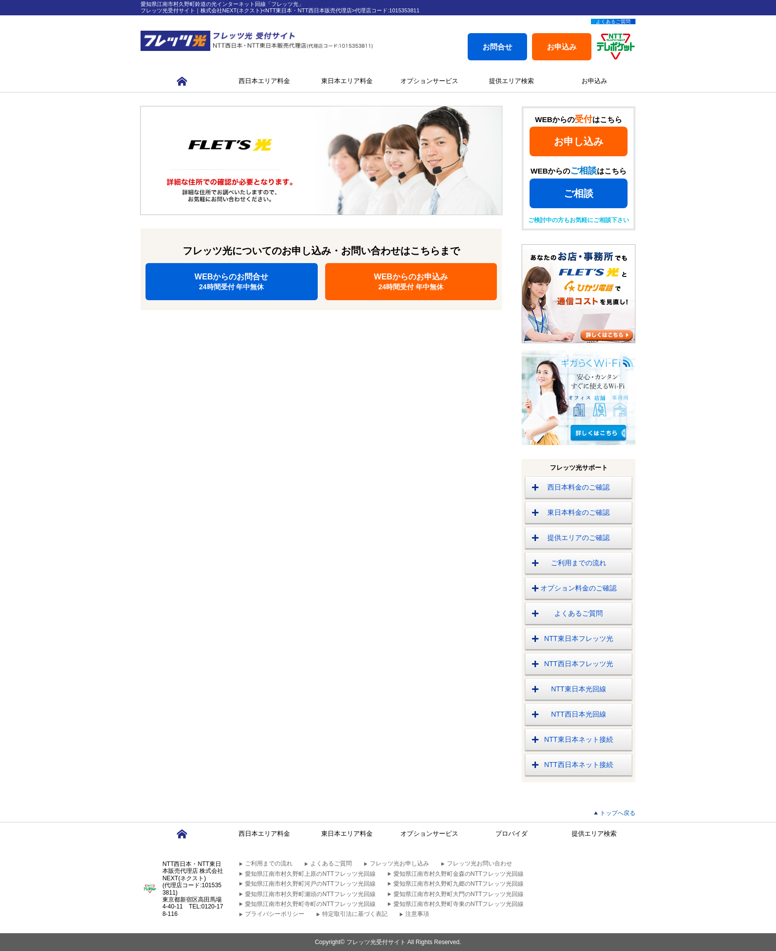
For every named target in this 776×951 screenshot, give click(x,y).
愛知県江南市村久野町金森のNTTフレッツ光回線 (458, 873)
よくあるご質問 (613, 21)
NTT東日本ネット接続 (578, 739)
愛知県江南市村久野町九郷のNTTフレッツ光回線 (458, 883)
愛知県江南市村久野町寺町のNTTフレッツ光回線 (310, 904)
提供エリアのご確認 (578, 538)
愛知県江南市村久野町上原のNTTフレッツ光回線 (310, 873)
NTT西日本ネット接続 (578, 765)
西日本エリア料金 (264, 81)
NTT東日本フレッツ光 (578, 638)
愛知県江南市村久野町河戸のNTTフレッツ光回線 (310, 883)
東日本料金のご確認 (578, 512)
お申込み (562, 47)
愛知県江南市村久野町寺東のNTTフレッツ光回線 (458, 904)
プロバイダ (511, 833)
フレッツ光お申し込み (399, 863)
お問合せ (497, 47)
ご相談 (578, 193)
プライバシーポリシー (274, 913)
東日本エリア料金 (347, 81)
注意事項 (417, 913)
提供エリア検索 (511, 81)
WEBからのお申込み (411, 281)
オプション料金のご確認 (578, 588)
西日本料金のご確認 (578, 487)
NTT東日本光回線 (578, 689)
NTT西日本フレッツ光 (578, 664)
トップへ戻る (617, 813)
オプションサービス (429, 81)
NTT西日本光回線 (578, 714)
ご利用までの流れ (578, 563)
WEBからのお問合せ (231, 281)
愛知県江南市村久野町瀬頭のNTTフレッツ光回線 (310, 894)
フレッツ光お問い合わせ (479, 863)
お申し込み (578, 141)
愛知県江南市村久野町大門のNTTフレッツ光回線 (458, 894)
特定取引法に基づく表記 (355, 913)
